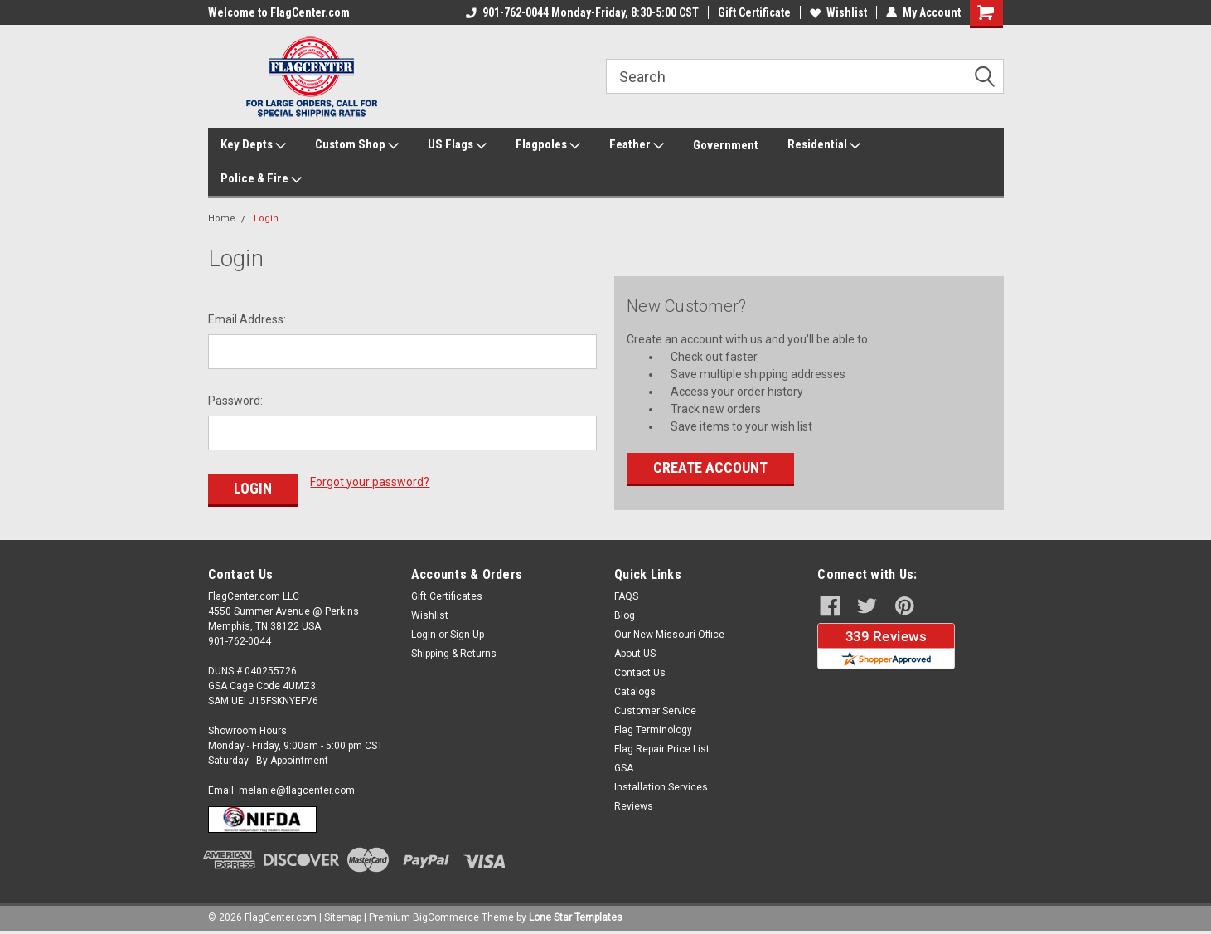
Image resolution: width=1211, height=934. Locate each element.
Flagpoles (548, 145)
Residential (823, 145)
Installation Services (661, 787)
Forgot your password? (369, 482)
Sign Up (467, 634)
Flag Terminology (653, 730)
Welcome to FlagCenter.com (279, 12)
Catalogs (635, 692)
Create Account (710, 467)
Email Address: (247, 319)
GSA (623, 768)
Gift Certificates (446, 596)
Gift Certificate (754, 12)
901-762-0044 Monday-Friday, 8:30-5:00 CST (582, 12)
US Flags (457, 145)
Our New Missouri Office (669, 634)
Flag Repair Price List (662, 749)
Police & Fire (261, 179)
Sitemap (342, 917)
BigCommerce (446, 917)
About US (635, 653)
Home (221, 218)
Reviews (633, 806)
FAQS (626, 596)
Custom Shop (357, 145)
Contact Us (640, 673)
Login (266, 218)
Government (725, 145)
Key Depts (253, 145)
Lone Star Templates (575, 917)
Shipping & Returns (454, 653)
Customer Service (655, 711)
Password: (235, 400)
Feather (636, 145)
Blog (624, 615)
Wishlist (838, 12)
